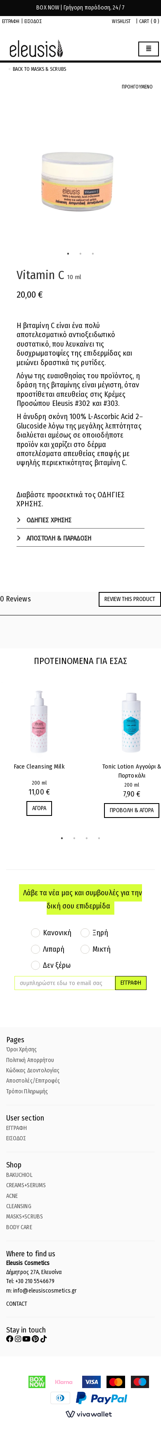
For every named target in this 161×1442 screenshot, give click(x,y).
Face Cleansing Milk (39, 766)
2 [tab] (80, 254)
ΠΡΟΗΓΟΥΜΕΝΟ (137, 87)
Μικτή (101, 949)
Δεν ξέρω (57, 965)
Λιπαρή (53, 949)
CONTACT (17, 1303)
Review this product (129, 599)
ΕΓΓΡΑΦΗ (11, 21)
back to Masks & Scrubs (39, 69)
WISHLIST (121, 21)
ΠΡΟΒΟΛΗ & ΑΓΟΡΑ (132, 810)
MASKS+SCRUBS (24, 1216)
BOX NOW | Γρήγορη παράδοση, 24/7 (80, 7)
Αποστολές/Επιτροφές (33, 1080)
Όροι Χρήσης (21, 1049)
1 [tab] (68, 254)
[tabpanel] (80, 176)
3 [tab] (93, 254)
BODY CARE (19, 1227)
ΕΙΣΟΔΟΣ (33, 21)
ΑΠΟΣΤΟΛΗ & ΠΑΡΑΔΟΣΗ (58, 538)
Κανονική (57, 932)
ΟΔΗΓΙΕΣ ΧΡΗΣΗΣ (48, 520)
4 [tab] (99, 838)
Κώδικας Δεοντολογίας (32, 1070)
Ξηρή (100, 932)
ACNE (12, 1196)
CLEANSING (18, 1206)
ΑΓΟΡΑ (39, 808)
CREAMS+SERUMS (26, 1185)
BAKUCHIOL (19, 1175)
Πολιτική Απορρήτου (30, 1060)
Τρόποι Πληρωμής (27, 1091)
